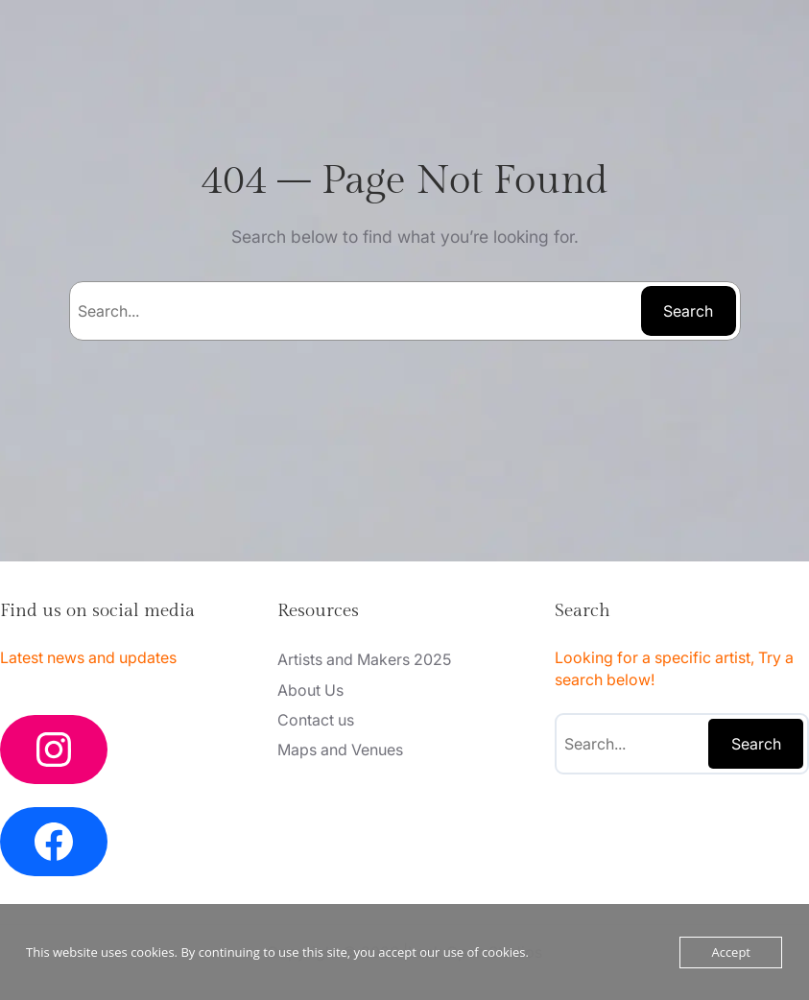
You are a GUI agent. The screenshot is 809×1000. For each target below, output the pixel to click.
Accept (730, 952)
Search (688, 311)
